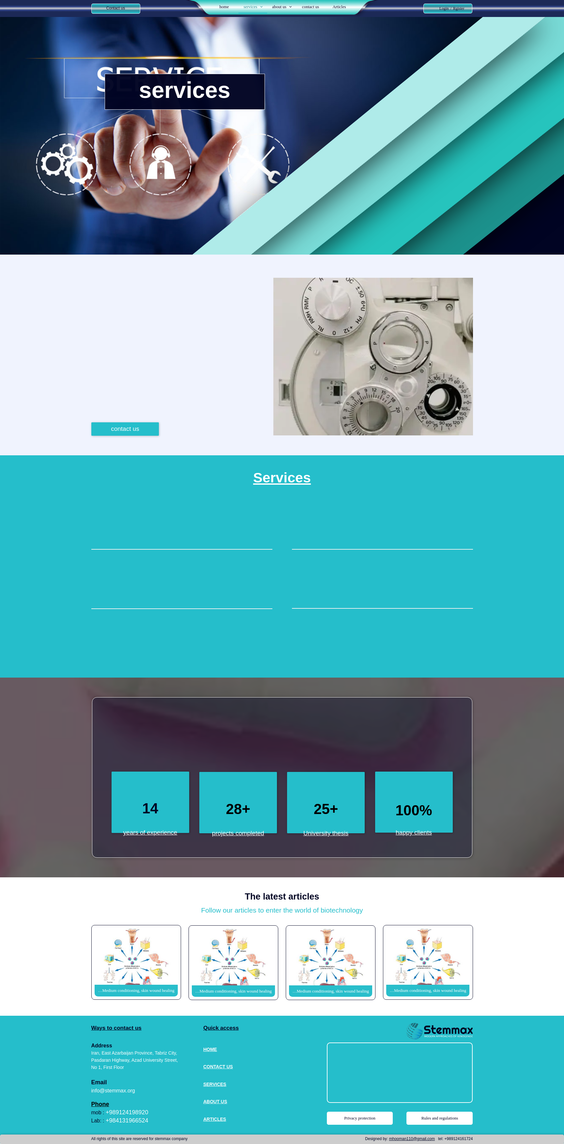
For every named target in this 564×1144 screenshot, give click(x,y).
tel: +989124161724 (455, 1138)
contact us (310, 6)
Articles (339, 6)
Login (444, 8)
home (224, 6)
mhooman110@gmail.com (412, 1138)
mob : (98, 1112)
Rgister (459, 8)
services (250, 6)
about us (279, 6)
